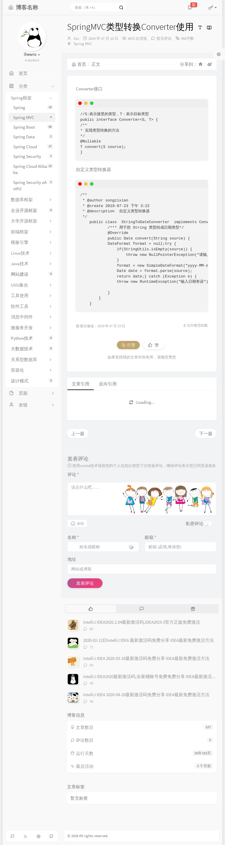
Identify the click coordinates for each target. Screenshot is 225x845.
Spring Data (33, 136)
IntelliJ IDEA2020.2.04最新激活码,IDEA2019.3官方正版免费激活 (141, 622)
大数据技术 (32, 348)
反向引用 (108, 384)
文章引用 (80, 384)
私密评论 (194, 523)
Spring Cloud (33, 146)
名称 (73, 537)
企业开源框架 (32, 210)
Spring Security (33, 156)
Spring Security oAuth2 (33, 185)
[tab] (90, 608)
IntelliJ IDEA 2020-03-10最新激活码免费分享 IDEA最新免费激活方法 (146, 658)
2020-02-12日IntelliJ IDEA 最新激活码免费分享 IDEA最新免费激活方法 (148, 640)
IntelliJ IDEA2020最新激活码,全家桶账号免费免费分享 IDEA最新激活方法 (152, 676)
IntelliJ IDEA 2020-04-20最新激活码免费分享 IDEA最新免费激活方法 (146, 694)
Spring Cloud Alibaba (33, 169)
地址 (71, 559)
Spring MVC (33, 117)
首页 (79, 64)
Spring (33, 107)
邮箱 (150, 537)
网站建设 (32, 274)
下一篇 (205, 433)
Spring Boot (33, 127)
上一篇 (77, 433)
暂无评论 (164, 38)
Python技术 (32, 338)
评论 (73, 474)
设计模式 (32, 381)
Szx (76, 38)
